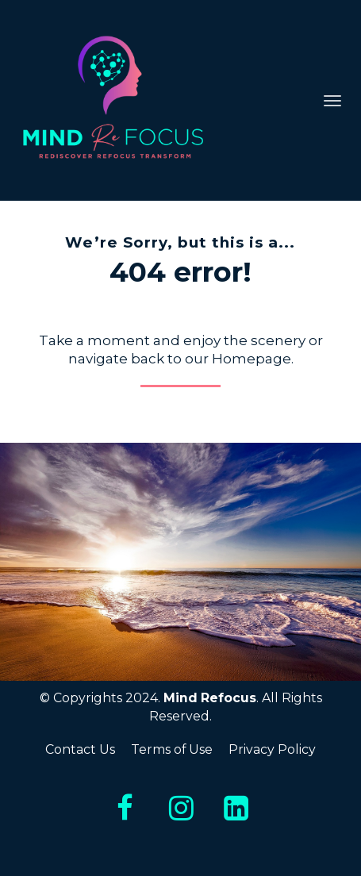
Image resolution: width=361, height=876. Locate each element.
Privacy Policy (272, 749)
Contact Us (80, 749)
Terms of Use (172, 749)
